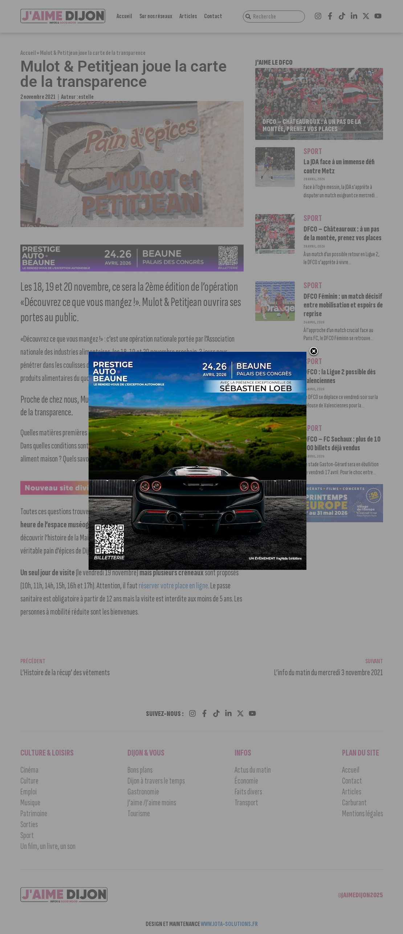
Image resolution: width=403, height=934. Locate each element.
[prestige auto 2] (198, 568)
